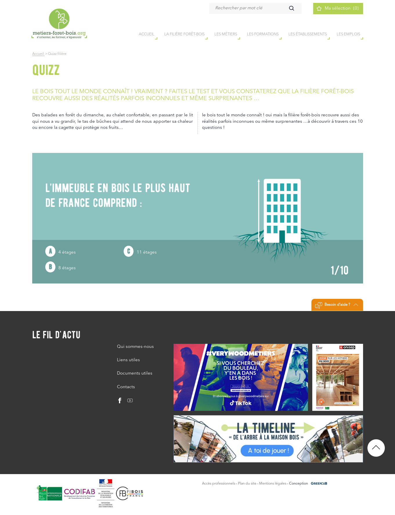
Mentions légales (272, 483)
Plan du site (247, 483)
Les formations (263, 34)
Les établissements (307, 34)
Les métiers (225, 34)
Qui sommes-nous (135, 347)
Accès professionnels (218, 483)
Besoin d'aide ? (336, 305)
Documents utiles (134, 373)
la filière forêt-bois (184, 34)
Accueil (38, 54)
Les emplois (348, 34)
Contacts (126, 387)
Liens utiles (128, 360)
